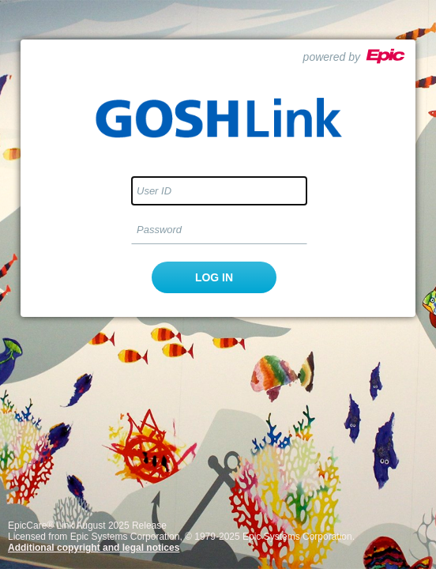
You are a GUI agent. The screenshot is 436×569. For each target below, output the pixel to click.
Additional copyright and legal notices (93, 547)
